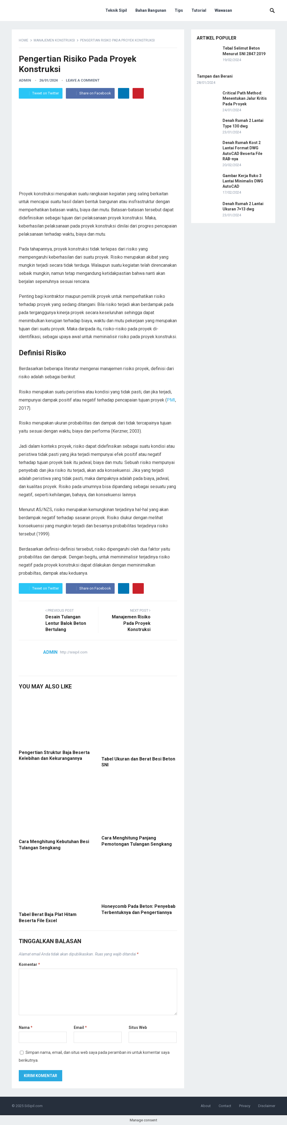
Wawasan (223, 10)
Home (23, 40)
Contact (225, 1106)
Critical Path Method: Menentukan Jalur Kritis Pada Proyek (245, 98)
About (206, 1106)
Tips (179, 10)
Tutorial (198, 10)
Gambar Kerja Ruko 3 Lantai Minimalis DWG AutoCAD (243, 181)
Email (80, 1027)
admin (25, 80)
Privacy (244, 1106)
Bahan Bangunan (150, 10)
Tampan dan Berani (215, 76)
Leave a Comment (82, 80)
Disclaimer (266, 1106)
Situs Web (138, 1027)
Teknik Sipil (116, 10)
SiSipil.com (33, 1106)
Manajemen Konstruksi (54, 40)
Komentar (29, 964)
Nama (26, 1027)
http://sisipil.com (73, 652)
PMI (171, 400)
